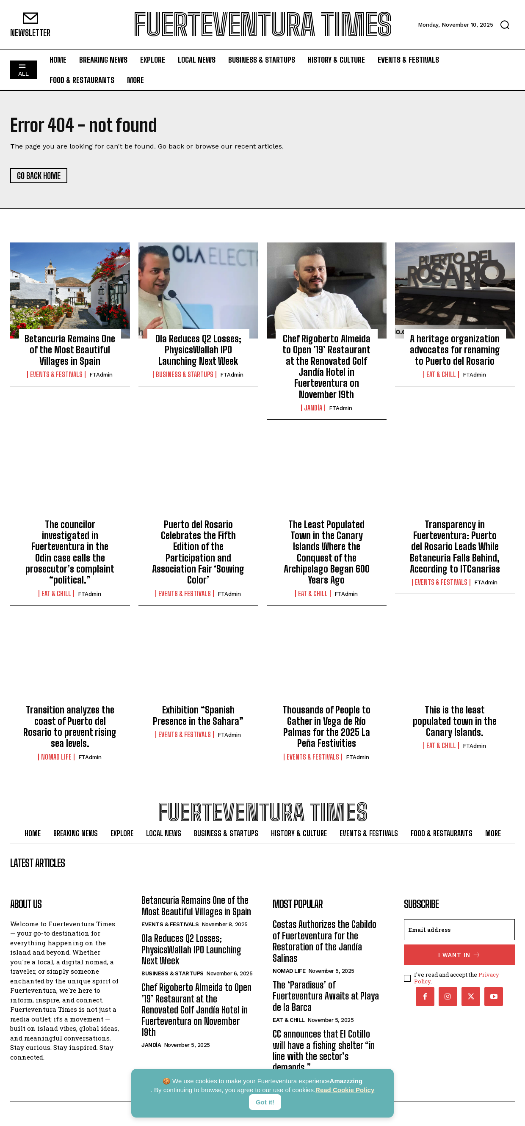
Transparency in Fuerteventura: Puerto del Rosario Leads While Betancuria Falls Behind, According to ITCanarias (455, 547)
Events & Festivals (56, 374)
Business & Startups (184, 374)
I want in (459, 955)
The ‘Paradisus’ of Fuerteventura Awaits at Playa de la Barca (326, 996)
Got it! (265, 1102)
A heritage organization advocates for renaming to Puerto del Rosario (455, 350)
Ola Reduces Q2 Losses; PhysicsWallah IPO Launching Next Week (198, 350)
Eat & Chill (441, 374)
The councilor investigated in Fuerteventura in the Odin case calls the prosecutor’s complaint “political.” (69, 552)
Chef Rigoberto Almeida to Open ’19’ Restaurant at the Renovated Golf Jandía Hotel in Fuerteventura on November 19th (326, 366)
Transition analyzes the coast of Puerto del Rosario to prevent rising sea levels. (69, 726)
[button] (505, 24)
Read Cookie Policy (344, 1089)
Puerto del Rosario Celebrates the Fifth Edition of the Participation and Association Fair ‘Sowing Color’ (198, 552)
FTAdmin (101, 375)
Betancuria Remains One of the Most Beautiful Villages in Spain (70, 350)
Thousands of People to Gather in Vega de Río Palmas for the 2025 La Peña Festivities (326, 726)
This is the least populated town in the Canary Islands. (455, 721)
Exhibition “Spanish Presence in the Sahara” (198, 715)
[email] (459, 929)
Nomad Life (56, 757)
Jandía (313, 408)
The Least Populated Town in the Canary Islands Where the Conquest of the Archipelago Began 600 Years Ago (327, 552)
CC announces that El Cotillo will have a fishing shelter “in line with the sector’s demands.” (324, 1050)
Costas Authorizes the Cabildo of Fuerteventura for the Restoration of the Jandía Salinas (324, 941)
